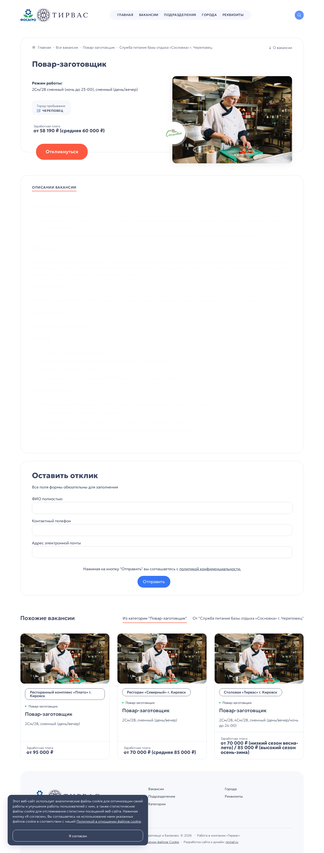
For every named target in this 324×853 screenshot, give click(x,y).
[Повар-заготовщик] (64, 696)
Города (231, 789)
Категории (157, 804)
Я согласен (78, 836)
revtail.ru (232, 842)
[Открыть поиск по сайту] (299, 15)
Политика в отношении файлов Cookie (150, 842)
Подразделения (162, 796)
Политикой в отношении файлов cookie (108, 821)
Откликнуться (62, 152)
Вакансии (156, 789)
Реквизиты (234, 796)
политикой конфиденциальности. (210, 569)
